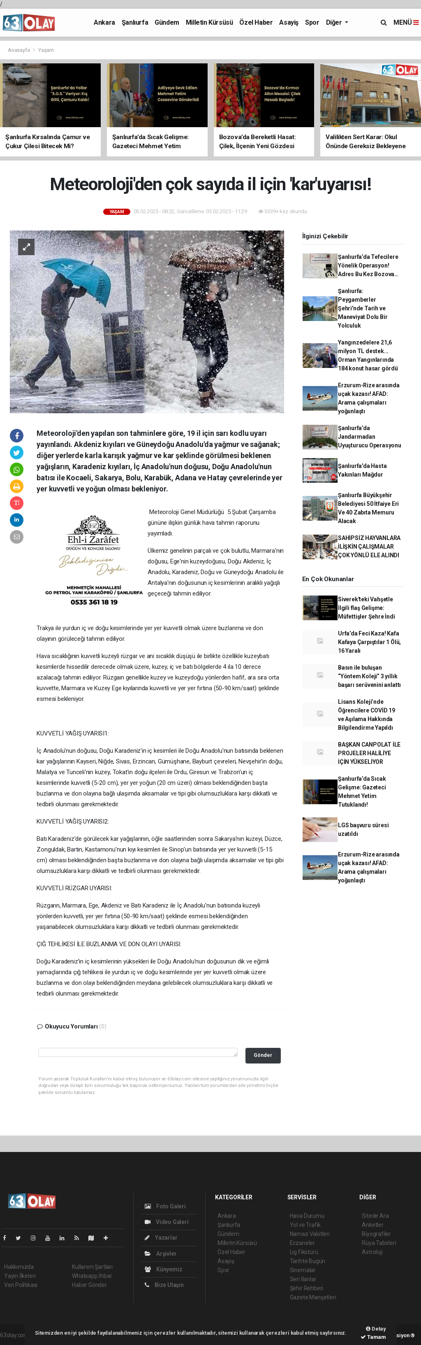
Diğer (335, 22)
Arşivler (160, 1253)
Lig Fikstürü (304, 1252)
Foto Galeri (165, 1206)
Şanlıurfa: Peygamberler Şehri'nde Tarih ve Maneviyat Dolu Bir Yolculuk (363, 308)
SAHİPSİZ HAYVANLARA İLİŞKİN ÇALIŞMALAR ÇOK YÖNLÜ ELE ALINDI (369, 546)
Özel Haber (256, 22)
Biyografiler (376, 1234)
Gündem (167, 22)
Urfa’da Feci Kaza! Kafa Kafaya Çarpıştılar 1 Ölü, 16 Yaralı (369, 642)
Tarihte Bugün (308, 1261)
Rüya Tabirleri (379, 1243)
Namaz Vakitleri (310, 1234)
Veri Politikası (20, 1285)
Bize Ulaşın (164, 1285)
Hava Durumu (307, 1215)
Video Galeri (166, 1222)
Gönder (263, 1055)
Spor (312, 22)
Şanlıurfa (135, 22)
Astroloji (372, 1252)
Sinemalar (303, 1270)
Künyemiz (163, 1269)
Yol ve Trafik (305, 1225)
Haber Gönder (89, 1285)
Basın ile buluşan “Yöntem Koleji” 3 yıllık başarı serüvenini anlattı (369, 676)
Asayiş (288, 22)
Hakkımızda (19, 1267)
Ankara (104, 22)
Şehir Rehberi (307, 1288)
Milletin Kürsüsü (209, 22)
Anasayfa (19, 50)
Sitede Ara (375, 1215)
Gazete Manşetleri (313, 1297)
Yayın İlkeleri (19, 1276)
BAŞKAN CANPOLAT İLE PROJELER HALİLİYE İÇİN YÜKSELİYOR (369, 753)
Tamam (373, 1337)
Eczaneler (302, 1243)
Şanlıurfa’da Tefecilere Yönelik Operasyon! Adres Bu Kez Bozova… (368, 265)
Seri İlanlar (303, 1279)
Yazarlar (161, 1237)
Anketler (372, 1225)
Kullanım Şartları (92, 1267)
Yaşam (46, 50)
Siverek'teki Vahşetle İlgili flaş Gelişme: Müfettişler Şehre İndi (366, 608)
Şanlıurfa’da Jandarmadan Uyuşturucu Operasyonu (369, 437)
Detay (376, 1329)
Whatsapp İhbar (92, 1276)
